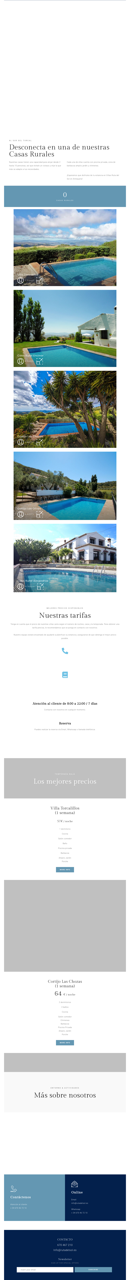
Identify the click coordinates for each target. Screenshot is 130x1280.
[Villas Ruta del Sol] (65, 1149)
